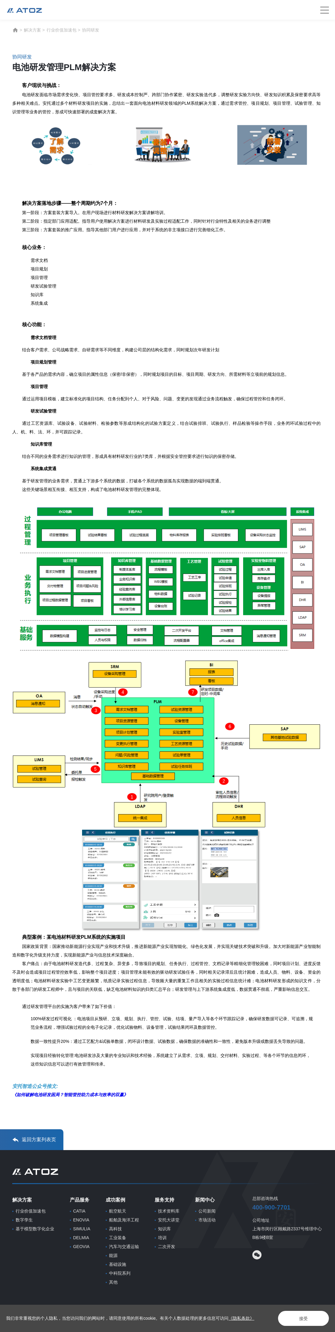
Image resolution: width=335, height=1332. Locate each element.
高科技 (115, 1228)
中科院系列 (119, 1273)
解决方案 (32, 30)
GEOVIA (81, 1246)
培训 (162, 1237)
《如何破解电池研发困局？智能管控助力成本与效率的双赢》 (70, 1094)
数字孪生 (24, 1219)
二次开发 (166, 1246)
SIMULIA (81, 1228)
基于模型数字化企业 (35, 1228)
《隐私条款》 (241, 1318)
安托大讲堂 (168, 1219)
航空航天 (117, 1211)
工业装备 (117, 1237)
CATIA (79, 1211)
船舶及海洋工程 (124, 1219)
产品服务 (79, 1199)
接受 (303, 1318)
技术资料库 (168, 1211)
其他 (113, 1282)
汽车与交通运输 (124, 1246)
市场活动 (207, 1219)
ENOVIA (81, 1219)
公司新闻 (207, 1211)
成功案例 (115, 1199)
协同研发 (90, 30)
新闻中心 (205, 1199)
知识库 (164, 1228)
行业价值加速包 (62, 30)
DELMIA (81, 1237)
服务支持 (164, 1199)
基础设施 (117, 1264)
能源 (113, 1255)
